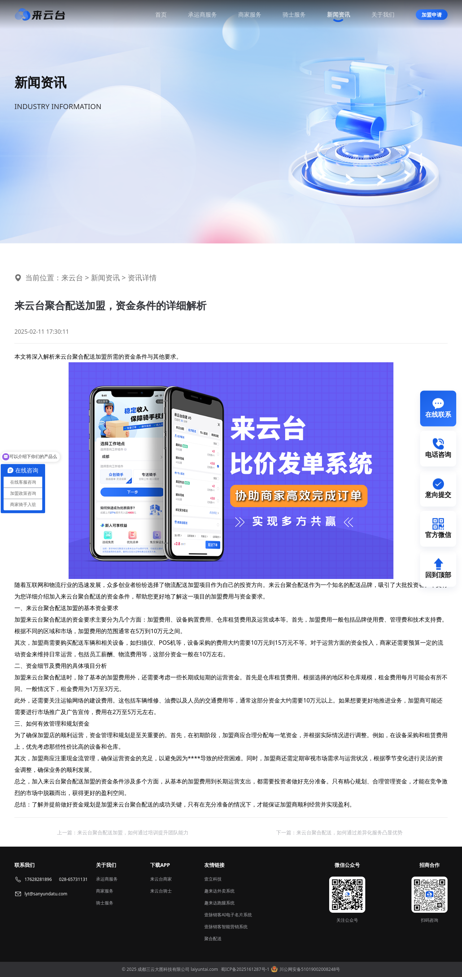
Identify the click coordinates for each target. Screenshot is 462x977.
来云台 (72, 277)
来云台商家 (161, 879)
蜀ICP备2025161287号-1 (245, 969)
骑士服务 (294, 14)
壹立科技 (213, 879)
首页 (161, 14)
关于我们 (383, 14)
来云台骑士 (161, 891)
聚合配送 (213, 938)
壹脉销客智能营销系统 (226, 927)
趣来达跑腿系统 (219, 903)
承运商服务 (202, 14)
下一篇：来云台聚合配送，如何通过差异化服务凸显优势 (339, 832)
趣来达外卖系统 (219, 891)
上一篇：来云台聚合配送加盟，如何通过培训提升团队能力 (122, 832)
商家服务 (249, 14)
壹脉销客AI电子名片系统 (228, 915)
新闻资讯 (338, 14)
